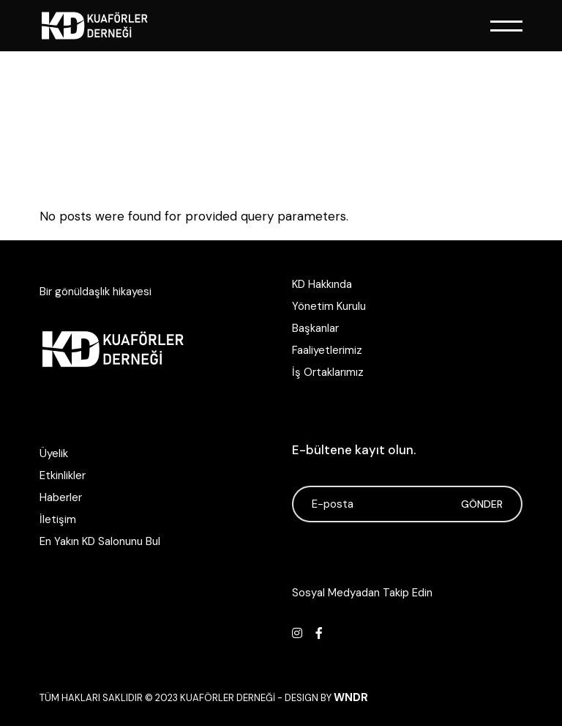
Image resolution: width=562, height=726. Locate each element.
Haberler (61, 497)
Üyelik (54, 453)
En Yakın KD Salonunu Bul (100, 541)
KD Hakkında (322, 284)
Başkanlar (315, 328)
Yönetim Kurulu (329, 306)
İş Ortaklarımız (328, 372)
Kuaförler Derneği (227, 698)
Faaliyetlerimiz (327, 350)
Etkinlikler (63, 475)
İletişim (58, 519)
